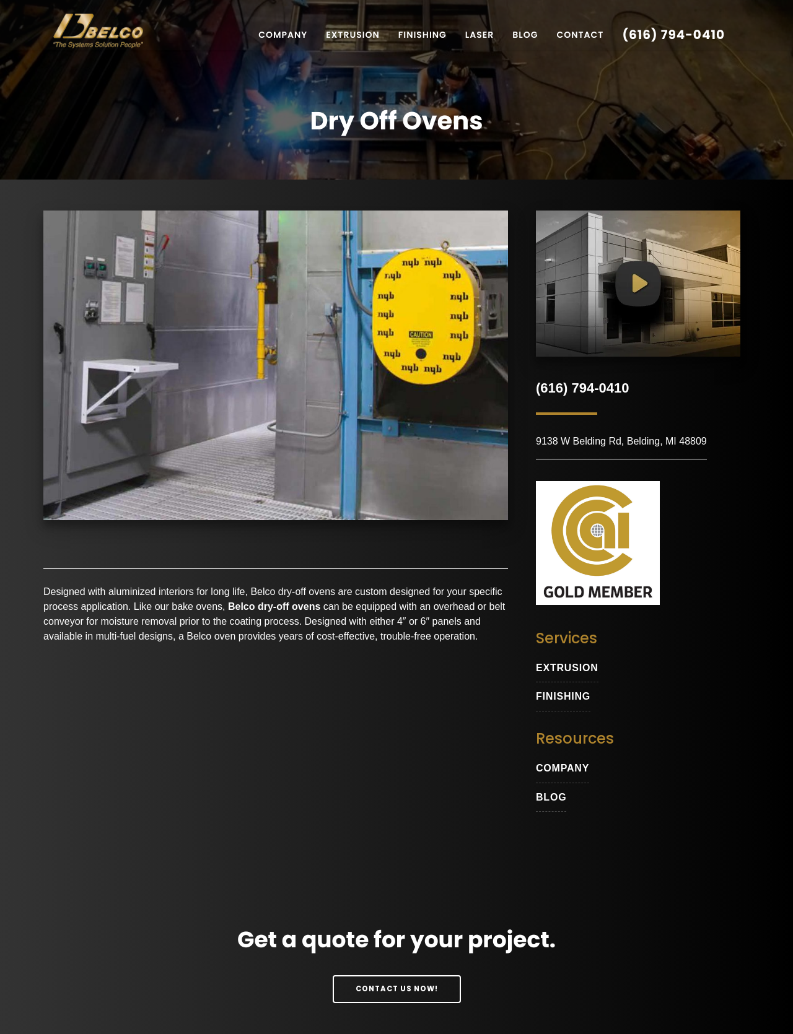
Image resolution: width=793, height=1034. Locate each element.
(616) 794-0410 (673, 34)
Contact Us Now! (397, 989)
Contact (579, 34)
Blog (525, 34)
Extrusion (353, 34)
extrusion (567, 668)
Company (282, 34)
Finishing (422, 34)
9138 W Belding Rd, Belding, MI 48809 (621, 441)
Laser (479, 34)
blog (551, 797)
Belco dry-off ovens (292, 591)
